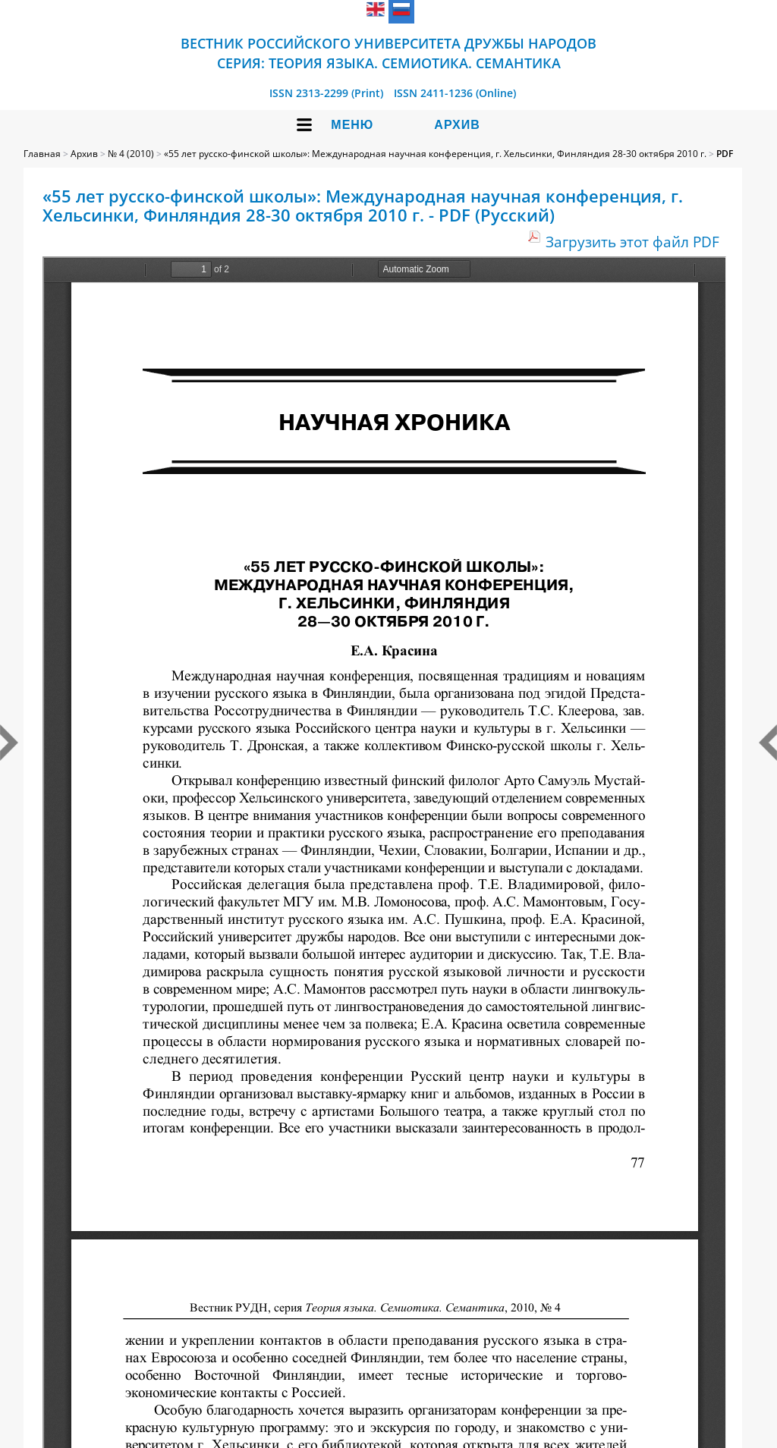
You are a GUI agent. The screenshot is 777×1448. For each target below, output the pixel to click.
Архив (457, 124)
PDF (724, 153)
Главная (42, 153)
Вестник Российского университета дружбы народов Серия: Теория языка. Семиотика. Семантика (388, 53)
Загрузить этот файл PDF (632, 241)
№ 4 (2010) (131, 153)
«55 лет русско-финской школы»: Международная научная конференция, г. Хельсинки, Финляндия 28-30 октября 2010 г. (435, 153)
